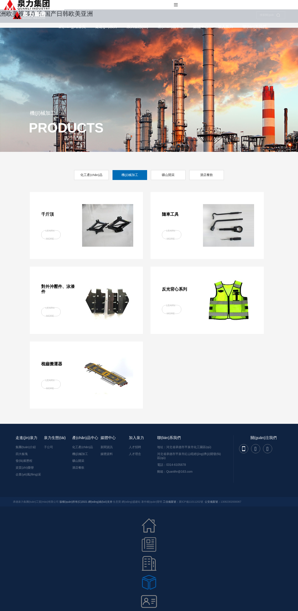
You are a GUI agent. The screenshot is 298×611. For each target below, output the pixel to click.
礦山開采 (78, 460)
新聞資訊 (107, 447)
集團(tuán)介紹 (26, 447)
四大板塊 (22, 454)
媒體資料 (107, 454)
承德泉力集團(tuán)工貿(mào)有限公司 (36, 501)
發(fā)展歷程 (24, 460)
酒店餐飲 (78, 467)
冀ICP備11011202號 (191, 501)
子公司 (48, 447)
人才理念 (135, 454)
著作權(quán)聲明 (151, 501)
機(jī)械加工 (80, 454)
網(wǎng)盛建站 (131, 501)
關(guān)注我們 (263, 438)
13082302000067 (231, 501)
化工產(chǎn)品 (82, 447)
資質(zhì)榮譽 (25, 467)
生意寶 (117, 501)
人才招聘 (135, 447)
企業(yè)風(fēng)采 (28, 474)
